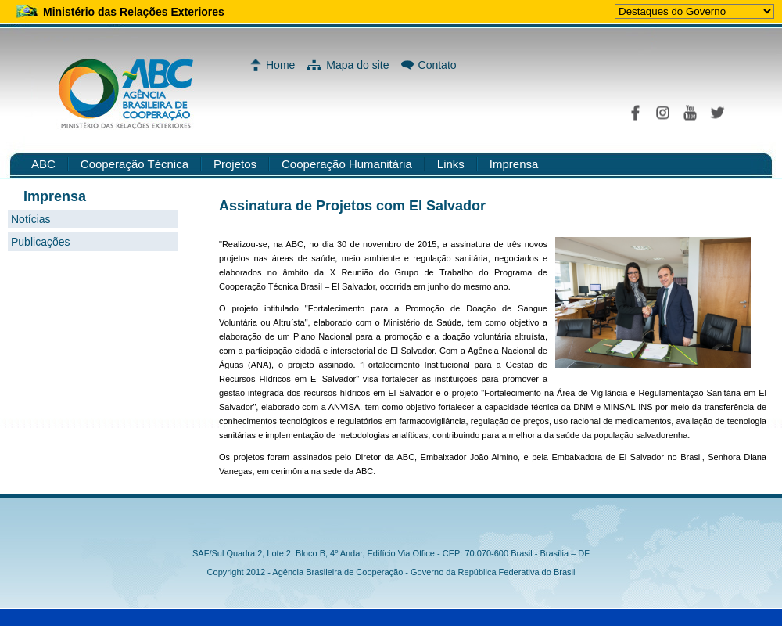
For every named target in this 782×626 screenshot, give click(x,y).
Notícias (31, 219)
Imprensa (514, 164)
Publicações (40, 242)
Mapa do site (357, 65)
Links (451, 164)
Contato (437, 65)
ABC (43, 164)
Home (280, 65)
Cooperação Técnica (134, 164)
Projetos (234, 164)
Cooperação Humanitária (347, 164)
